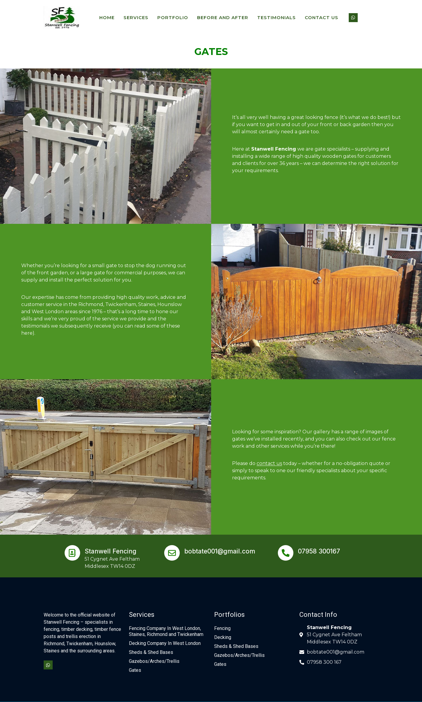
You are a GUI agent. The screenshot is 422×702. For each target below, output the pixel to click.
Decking (222, 637)
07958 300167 (319, 551)
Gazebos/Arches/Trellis (154, 661)
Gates (135, 670)
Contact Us (321, 17)
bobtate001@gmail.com (219, 551)
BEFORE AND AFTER (222, 17)
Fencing (222, 628)
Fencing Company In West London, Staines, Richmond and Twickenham (166, 631)
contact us (269, 463)
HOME (107, 17)
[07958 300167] (285, 553)
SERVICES (136, 17)
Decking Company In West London (165, 643)
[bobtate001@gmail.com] (172, 553)
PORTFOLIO (172, 17)
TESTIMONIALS (276, 17)
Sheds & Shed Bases (151, 652)
